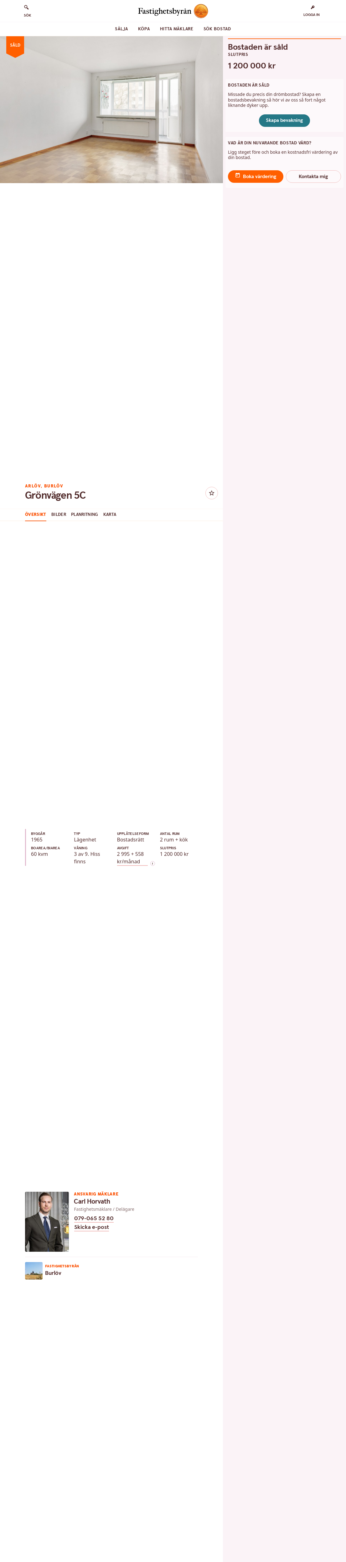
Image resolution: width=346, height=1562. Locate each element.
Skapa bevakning (284, 120)
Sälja (121, 29)
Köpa (144, 29)
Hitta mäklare (177, 29)
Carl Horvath (92, 1201)
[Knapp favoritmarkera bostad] (211, 493)
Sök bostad (217, 29)
